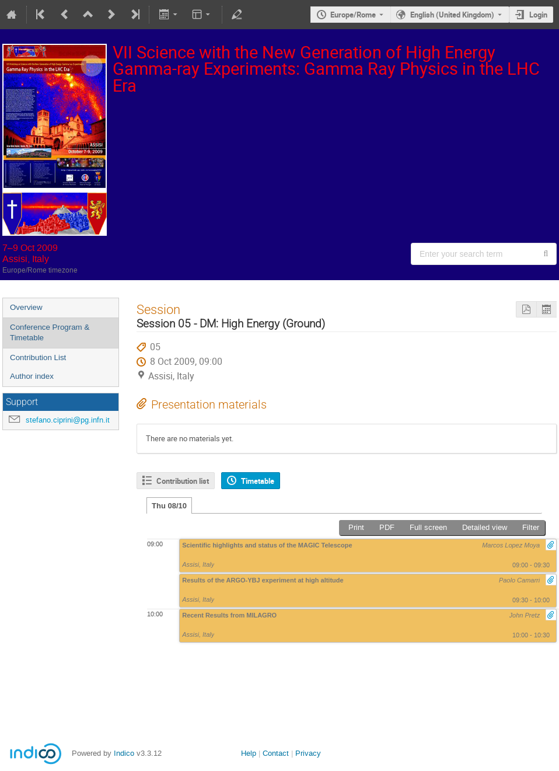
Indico (124, 753)
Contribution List (38, 357)
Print (356, 527)
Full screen (428, 527)
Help (248, 753)
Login (538, 14)
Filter (530, 527)
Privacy (308, 753)
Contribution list (182, 481)
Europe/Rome (353, 14)
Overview (26, 307)
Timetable (257, 481)
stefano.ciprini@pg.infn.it (68, 420)
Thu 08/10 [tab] (169, 505)
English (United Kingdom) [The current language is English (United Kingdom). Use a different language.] (452, 14)
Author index (32, 376)
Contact (276, 753)
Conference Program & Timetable (49, 333)
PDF (386, 527)
